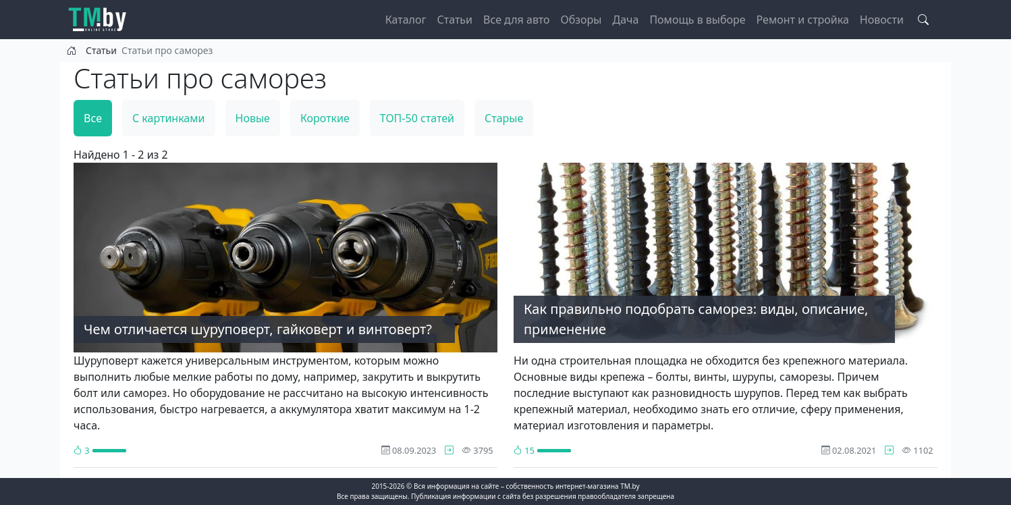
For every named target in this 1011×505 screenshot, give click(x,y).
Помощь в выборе (697, 19)
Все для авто (516, 19)
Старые (504, 118)
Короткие (325, 118)
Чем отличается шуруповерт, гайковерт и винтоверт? (258, 329)
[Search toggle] (923, 19)
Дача (625, 19)
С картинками (168, 118)
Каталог (406, 19)
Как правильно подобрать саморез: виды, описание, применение (696, 319)
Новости (882, 19)
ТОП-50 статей (417, 118)
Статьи (455, 19)
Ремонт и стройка (803, 19)
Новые (253, 118)
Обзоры (581, 19)
